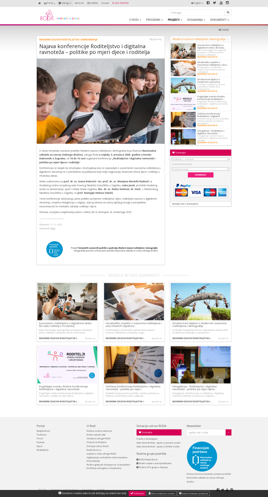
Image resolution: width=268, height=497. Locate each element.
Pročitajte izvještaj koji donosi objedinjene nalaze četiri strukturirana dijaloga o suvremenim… (200, 331)
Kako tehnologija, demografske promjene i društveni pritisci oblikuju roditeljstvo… (211, 52)
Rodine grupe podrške (151, 454)
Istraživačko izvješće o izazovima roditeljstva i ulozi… (213, 63)
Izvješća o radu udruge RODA (101, 453)
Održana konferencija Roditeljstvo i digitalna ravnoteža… (208, 116)
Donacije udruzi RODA (151, 426)
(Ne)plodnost (43, 430)
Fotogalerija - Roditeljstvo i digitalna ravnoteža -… (210, 132)
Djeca (39, 446)
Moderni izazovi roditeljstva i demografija (68, 39)
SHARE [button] (224, 29)
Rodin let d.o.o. (94, 450)
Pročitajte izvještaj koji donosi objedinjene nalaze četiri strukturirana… (211, 86)
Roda (52, 228)
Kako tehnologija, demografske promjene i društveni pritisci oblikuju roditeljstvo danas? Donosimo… (65, 331)
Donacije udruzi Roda (98, 446)
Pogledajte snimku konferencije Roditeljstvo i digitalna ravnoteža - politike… (213, 103)
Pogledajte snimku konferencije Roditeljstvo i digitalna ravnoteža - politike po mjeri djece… (66, 394)
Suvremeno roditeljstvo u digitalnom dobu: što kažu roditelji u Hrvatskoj (65, 324)
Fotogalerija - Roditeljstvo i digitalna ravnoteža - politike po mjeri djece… (194, 388)
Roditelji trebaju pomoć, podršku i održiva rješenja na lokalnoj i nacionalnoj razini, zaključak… (132, 394)
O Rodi (91, 426)
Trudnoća (41, 434)
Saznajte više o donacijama (185, 203)
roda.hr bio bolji (117, 493)
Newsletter (194, 426)
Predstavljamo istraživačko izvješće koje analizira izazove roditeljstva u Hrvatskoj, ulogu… (130, 331)
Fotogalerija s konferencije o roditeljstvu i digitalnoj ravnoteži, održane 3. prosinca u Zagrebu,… (198, 394)
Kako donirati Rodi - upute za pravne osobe (158, 442)
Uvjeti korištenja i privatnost (193, 493)
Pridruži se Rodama (96, 442)
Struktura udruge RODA (99, 438)
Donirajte (179, 152)
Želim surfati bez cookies (162, 493)
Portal (41, 426)
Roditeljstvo (43, 450)
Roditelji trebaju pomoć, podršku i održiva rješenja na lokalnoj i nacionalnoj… (213, 121)
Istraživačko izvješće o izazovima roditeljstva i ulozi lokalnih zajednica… (134, 324)
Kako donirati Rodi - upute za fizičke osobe (158, 446)
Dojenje (41, 442)
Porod (40, 438)
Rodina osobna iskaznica (99, 430)
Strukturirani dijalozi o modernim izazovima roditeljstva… (208, 82)
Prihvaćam (137, 493)
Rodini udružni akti (96, 434)
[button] (49, 3)
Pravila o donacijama (147, 438)
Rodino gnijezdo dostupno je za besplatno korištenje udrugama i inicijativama (108, 466)
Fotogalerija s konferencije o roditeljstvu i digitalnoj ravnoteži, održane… (212, 138)
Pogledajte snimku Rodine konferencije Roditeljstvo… (211, 98)
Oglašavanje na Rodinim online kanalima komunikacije (107, 459)
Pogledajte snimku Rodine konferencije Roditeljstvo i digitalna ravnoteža (63, 388)
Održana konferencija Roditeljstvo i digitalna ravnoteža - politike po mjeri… (133, 388)
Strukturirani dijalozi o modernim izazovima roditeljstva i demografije (199, 324)
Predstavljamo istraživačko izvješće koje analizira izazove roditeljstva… (211, 69)
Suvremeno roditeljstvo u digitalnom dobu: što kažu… (211, 46)
